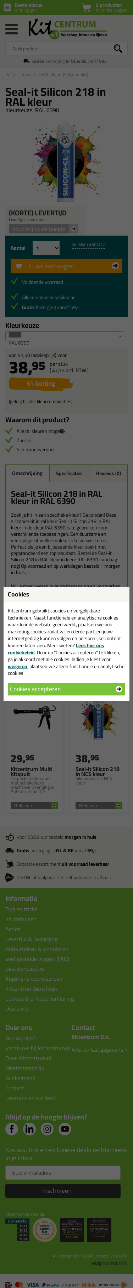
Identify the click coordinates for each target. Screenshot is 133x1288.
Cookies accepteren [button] (35, 689)
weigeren (17, 666)
